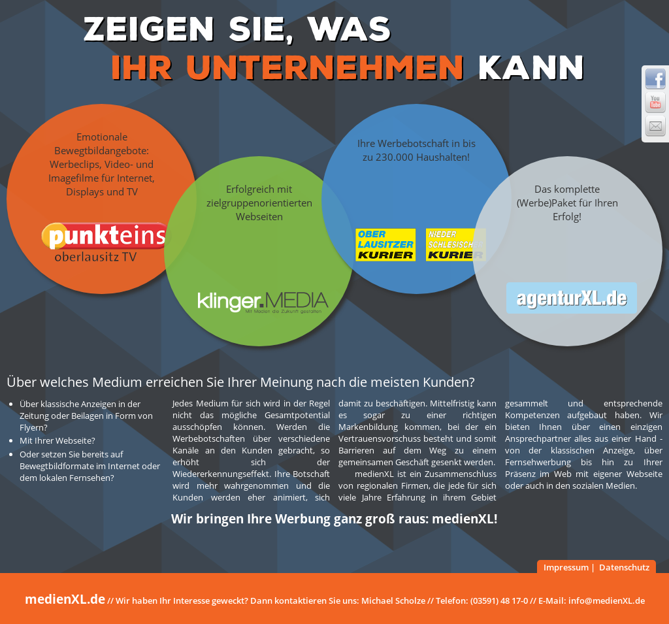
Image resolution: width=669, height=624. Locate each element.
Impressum (566, 567)
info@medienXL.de (606, 600)
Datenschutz (624, 567)
